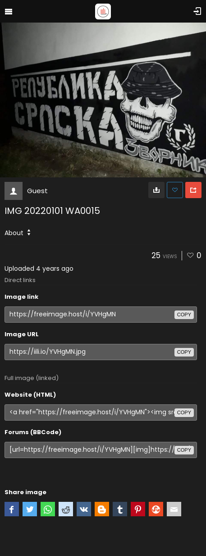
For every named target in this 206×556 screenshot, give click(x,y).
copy (184, 314)
